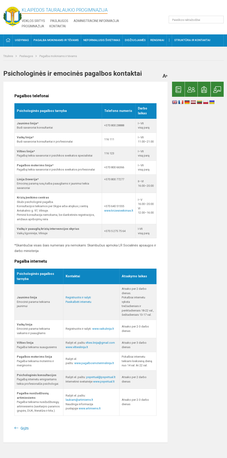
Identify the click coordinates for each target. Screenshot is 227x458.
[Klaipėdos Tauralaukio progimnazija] (12, 15)
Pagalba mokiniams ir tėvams (58, 56)
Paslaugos (59, 21)
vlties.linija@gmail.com (100, 342)
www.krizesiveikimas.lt (118, 210)
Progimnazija (33, 26)
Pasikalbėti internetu (78, 301)
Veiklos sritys (33, 21)
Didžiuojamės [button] (135, 40)
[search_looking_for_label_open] (218, 19)
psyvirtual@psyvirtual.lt (100, 377)
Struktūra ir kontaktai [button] (192, 40)
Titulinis (8, 56)
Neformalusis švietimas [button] (101, 40)
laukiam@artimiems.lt (79, 399)
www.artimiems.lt (90, 408)
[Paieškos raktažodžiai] (196, 19)
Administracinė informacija (96, 21)
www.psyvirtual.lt (104, 381)
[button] (193, 9)
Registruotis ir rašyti (78, 297)
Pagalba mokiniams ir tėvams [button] (56, 40)
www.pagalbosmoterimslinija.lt (94, 363)
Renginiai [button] (157, 40)
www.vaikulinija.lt (103, 328)
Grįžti (25, 428)
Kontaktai (57, 26)
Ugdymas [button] (22, 40)
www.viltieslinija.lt (77, 347)
